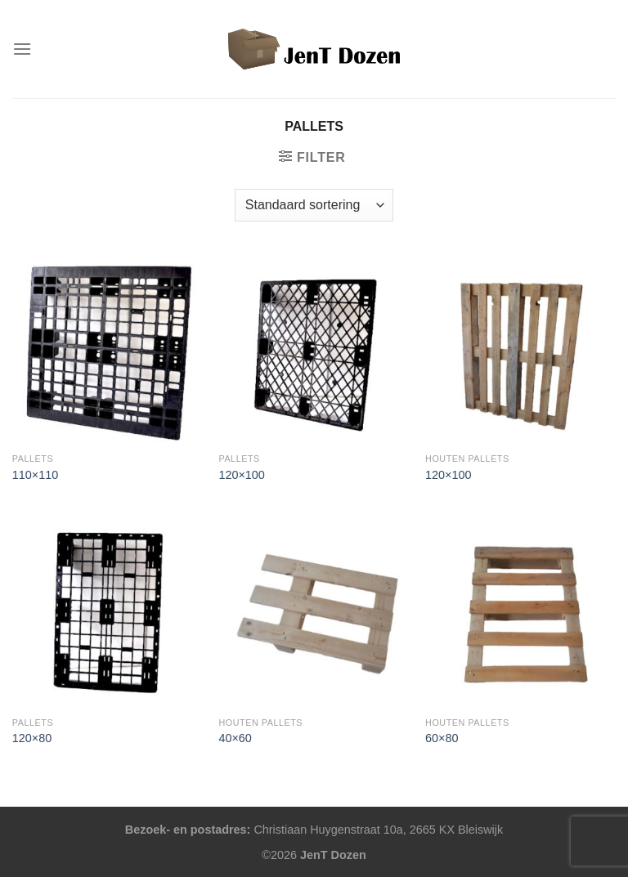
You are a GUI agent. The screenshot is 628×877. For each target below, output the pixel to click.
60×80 (441, 738)
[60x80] (520, 613)
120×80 (32, 738)
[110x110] (107, 349)
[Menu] (22, 49)
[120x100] (313, 349)
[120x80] (107, 613)
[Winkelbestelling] (314, 205)
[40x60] (313, 613)
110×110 (35, 474)
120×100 (241, 474)
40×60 (234, 738)
